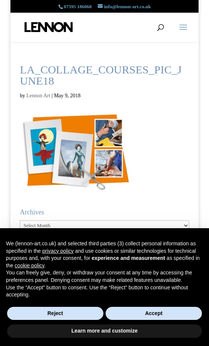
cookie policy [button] (29, 265)
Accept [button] (154, 313)
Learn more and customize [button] (104, 331)
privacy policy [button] (58, 251)
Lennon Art (38, 95)
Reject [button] (55, 313)
